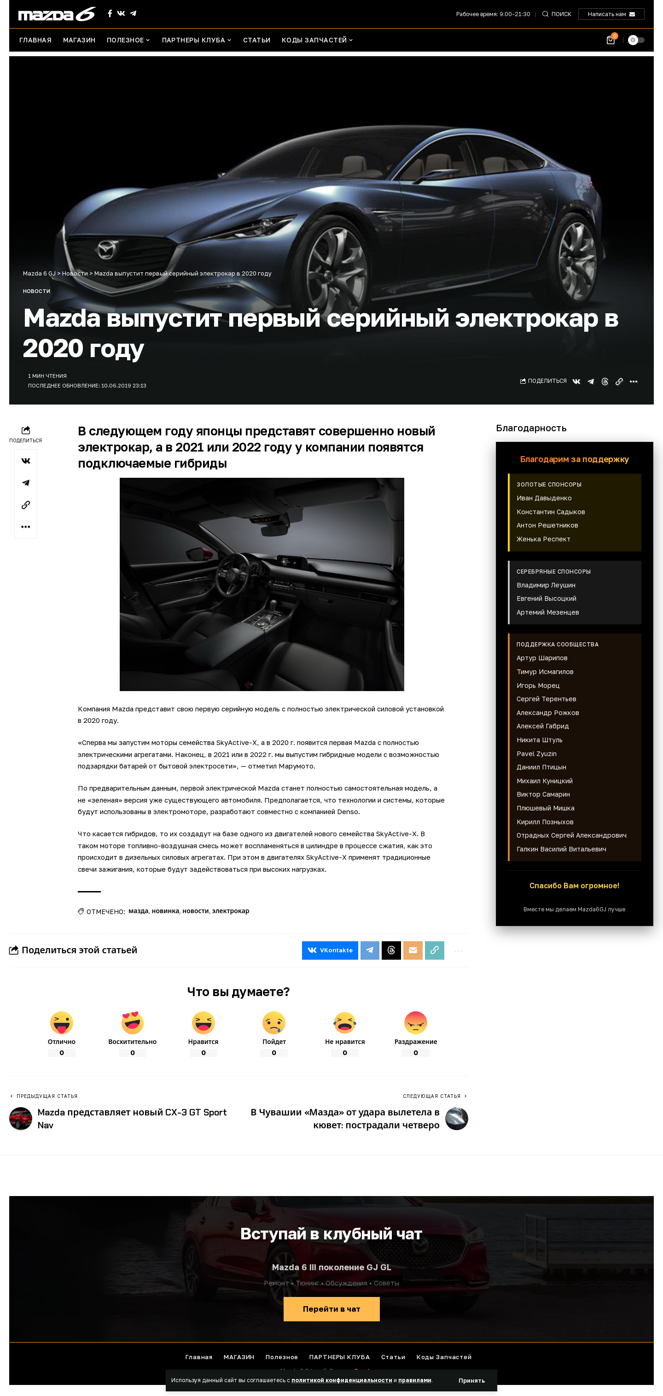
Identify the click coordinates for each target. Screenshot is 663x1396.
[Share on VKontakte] (576, 381)
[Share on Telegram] (590, 381)
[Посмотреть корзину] (611, 40)
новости (195, 911)
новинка (165, 911)
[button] (472, 1380)
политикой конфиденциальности (341, 1380)
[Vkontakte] (121, 13)
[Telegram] (133, 13)
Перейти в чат (332, 1309)
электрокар (231, 911)
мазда (138, 911)
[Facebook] (110, 13)
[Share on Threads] (605, 381)
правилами (415, 1380)
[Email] (413, 950)
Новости (36, 291)
